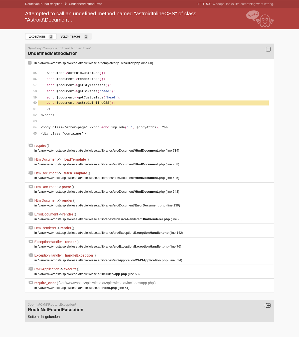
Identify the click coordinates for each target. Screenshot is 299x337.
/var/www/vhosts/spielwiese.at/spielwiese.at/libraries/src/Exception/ (104, 233)
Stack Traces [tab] (74, 36)
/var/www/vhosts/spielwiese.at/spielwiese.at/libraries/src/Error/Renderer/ (104, 219)
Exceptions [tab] (41, 36)
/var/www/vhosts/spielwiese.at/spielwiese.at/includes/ (83, 274)
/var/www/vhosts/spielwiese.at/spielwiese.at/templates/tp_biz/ (89, 63)
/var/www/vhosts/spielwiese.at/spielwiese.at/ (78, 288)
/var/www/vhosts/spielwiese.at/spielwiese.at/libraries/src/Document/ (102, 150)
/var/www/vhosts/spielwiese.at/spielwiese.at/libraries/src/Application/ (103, 260)
